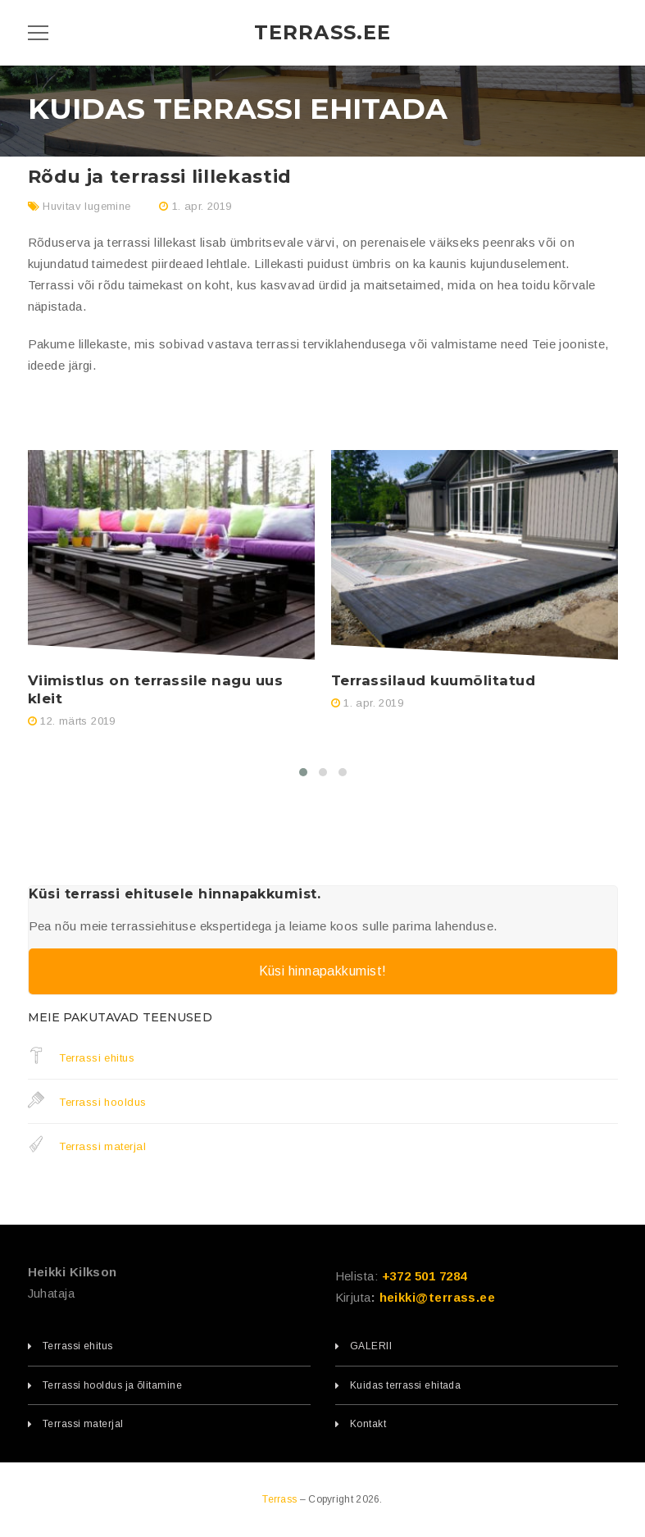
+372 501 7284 (424, 1276)
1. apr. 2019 (202, 206)
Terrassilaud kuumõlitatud (433, 680)
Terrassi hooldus (87, 1101)
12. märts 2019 (77, 721)
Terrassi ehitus (81, 1057)
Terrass (280, 1499)
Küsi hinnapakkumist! (323, 971)
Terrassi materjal (87, 1145)
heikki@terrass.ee (437, 1297)
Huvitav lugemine (86, 206)
